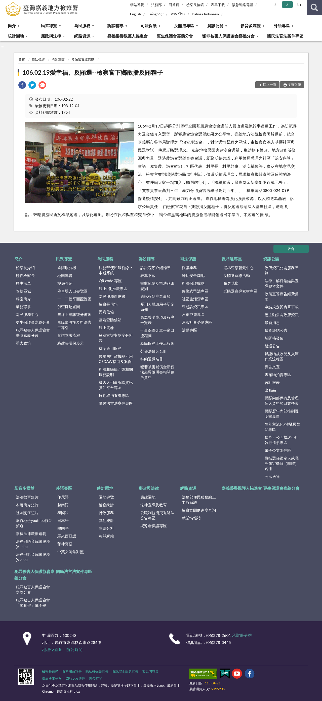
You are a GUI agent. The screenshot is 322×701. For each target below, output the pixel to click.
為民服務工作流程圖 (157, 343)
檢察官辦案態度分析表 (116, 338)
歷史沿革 (23, 283)
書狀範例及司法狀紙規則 (157, 286)
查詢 (314, 7)
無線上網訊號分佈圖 (74, 314)
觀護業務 (189, 267)
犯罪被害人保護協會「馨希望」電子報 (33, 602)
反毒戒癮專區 (193, 314)
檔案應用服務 (110, 348)
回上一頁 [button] (269, 85)
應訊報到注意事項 (155, 296)
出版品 (270, 390)
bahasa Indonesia (205, 14)
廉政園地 (147, 497)
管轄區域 (23, 291)
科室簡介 (23, 299)
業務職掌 (23, 306)
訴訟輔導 (115, 25)
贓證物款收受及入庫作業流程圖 (282, 356)
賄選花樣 (230, 283)
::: (4, 4)
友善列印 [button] (294, 85)
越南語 (63, 505)
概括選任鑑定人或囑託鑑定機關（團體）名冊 (282, 463)
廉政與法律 (51, 35)
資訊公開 (215, 25)
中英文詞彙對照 (70, 551)
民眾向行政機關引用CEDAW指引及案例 (116, 359)
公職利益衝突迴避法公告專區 (157, 515)
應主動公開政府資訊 (282, 314)
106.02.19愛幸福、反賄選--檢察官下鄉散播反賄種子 (92, 72)
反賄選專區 (184, 25)
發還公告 (272, 346)
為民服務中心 (27, 314)
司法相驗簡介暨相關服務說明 (116, 372)
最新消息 (272, 322)
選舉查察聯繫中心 (238, 267)
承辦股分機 (66, 267)
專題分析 (106, 528)
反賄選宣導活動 (82, 60)
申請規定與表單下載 (282, 307)
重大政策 (23, 343)
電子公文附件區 (278, 450)
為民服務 (82, 25)
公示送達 (272, 476)
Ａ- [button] (276, 5)
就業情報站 (191, 518)
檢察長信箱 (195, 5)
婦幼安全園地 (193, 275)
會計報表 (272, 382)
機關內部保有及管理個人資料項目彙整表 (282, 400)
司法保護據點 (193, 283)
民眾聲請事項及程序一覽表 (157, 320)
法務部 (156, 5)
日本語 (63, 520)
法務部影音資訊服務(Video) (33, 557)
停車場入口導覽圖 (72, 291)
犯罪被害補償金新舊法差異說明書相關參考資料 (157, 372)
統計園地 (16, 35)
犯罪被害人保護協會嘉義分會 (228, 35)
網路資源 (82, 35)
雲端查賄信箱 (110, 319)
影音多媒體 (250, 25)
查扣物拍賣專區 (278, 374)
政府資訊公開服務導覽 (282, 270)
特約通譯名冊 (151, 359)
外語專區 (282, 25)
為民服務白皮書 (112, 296)
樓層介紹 (64, 283)
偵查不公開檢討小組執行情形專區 (282, 440)
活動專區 (58, 60)
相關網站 (106, 536)
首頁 (21, 60)
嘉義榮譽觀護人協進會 (127, 35)
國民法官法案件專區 (285, 35)
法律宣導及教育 (153, 505)
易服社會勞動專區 (197, 322)
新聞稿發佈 (274, 338)
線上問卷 (106, 327)
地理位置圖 (52, 649)
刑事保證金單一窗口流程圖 (157, 333)
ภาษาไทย (178, 14)
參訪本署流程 (68, 335)
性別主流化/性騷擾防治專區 (282, 427)
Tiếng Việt (156, 14)
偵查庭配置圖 (68, 306)
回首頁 (174, 5)
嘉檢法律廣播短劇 (31, 533)
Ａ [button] (287, 5)
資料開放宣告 (72, 671)
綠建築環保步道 (70, 343)
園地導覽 (106, 497)
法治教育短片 (27, 497)
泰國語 (63, 512)
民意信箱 (106, 312)
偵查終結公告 (276, 330)
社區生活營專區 (195, 299)
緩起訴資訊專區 (195, 306)
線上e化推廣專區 (113, 288)
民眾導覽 (49, 25)
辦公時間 (74, 649)
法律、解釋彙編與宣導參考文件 (282, 283)
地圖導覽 (64, 275)
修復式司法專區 (195, 291)
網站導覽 (137, 5)
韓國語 (63, 528)
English (135, 14)
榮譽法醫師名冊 (153, 351)
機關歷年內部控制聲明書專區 (282, 414)
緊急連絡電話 (242, 5)
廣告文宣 (272, 366)
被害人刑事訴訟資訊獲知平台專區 (116, 385)
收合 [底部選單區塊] (291, 249)
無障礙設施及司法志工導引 (74, 325)
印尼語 (63, 497)
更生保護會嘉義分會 (175, 35)
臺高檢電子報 (52, 678)
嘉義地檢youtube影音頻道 (34, 523)
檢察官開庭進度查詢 (199, 510)
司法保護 (149, 25)
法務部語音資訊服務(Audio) (33, 544)
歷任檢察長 (25, 275)
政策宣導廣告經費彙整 (282, 296)
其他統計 (106, 520)
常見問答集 (150, 671)
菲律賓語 (64, 544)
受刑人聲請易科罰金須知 (157, 307)
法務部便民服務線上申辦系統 (116, 270)
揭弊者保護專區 (153, 525)
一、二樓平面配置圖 (74, 299)
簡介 (12, 25)
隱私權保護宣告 (97, 671)
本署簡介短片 (27, 505)
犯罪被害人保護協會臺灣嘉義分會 (33, 333)
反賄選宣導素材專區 (240, 291)
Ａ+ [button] (298, 5)
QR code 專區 (110, 280)
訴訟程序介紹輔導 (155, 267)
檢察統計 (106, 505)
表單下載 (218, 5)
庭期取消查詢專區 (114, 395)
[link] (22, 85)
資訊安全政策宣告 (125, 671)
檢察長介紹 (25, 267)
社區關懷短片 (27, 512)
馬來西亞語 (66, 536)
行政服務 (106, 512)
